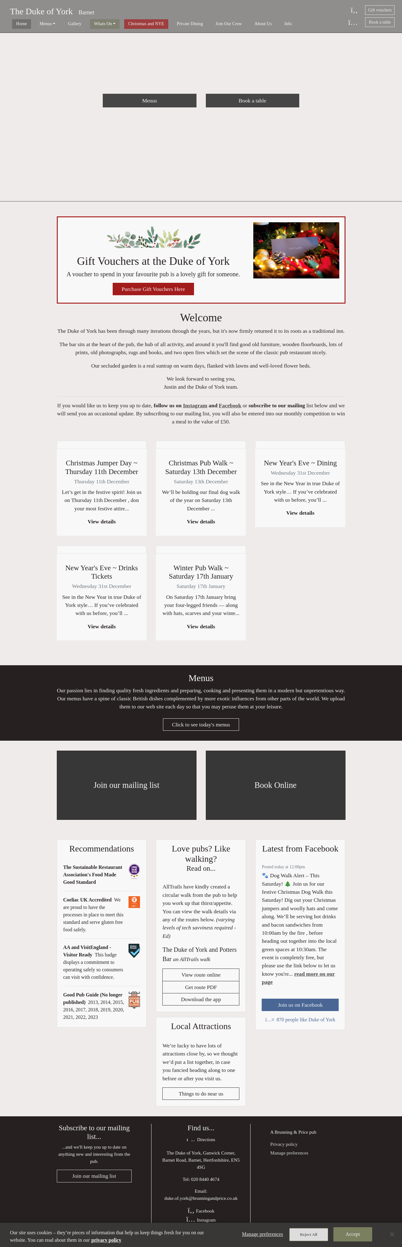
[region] (201, 1235)
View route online (200, 980)
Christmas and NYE (123, 23)
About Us (226, 23)
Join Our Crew (196, 23)
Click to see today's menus (201, 729)
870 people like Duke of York (300, 1024)
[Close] (392, 1234)
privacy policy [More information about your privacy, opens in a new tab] (106, 1240)
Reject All (308, 1235)
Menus (149, 100)
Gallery (60, 23)
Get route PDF (201, 992)
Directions (201, 1145)
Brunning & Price (291, 1137)
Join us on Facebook (300, 1010)
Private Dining (162, 23)
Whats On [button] (84, 23)
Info (246, 23)
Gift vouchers (380, 10)
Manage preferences (289, 1158)
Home (16, 23)
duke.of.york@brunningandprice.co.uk (201, 1204)
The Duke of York (41, 11)
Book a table (380, 22)
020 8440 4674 (205, 1184)
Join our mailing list (94, 1182)
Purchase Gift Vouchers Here (153, 290)
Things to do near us (201, 1099)
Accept (353, 1234)
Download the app (201, 1005)
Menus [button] (36, 23)
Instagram (195, 408)
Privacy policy (283, 1149)
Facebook (230, 408)
